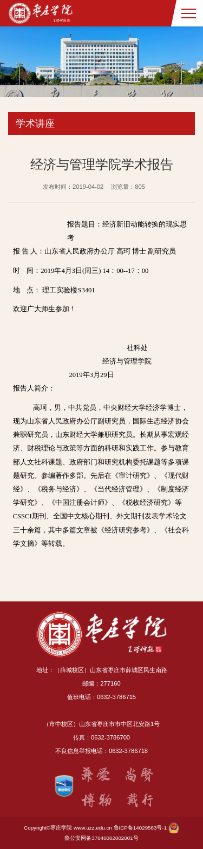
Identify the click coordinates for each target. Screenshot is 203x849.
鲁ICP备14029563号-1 (140, 828)
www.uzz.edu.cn (93, 828)
